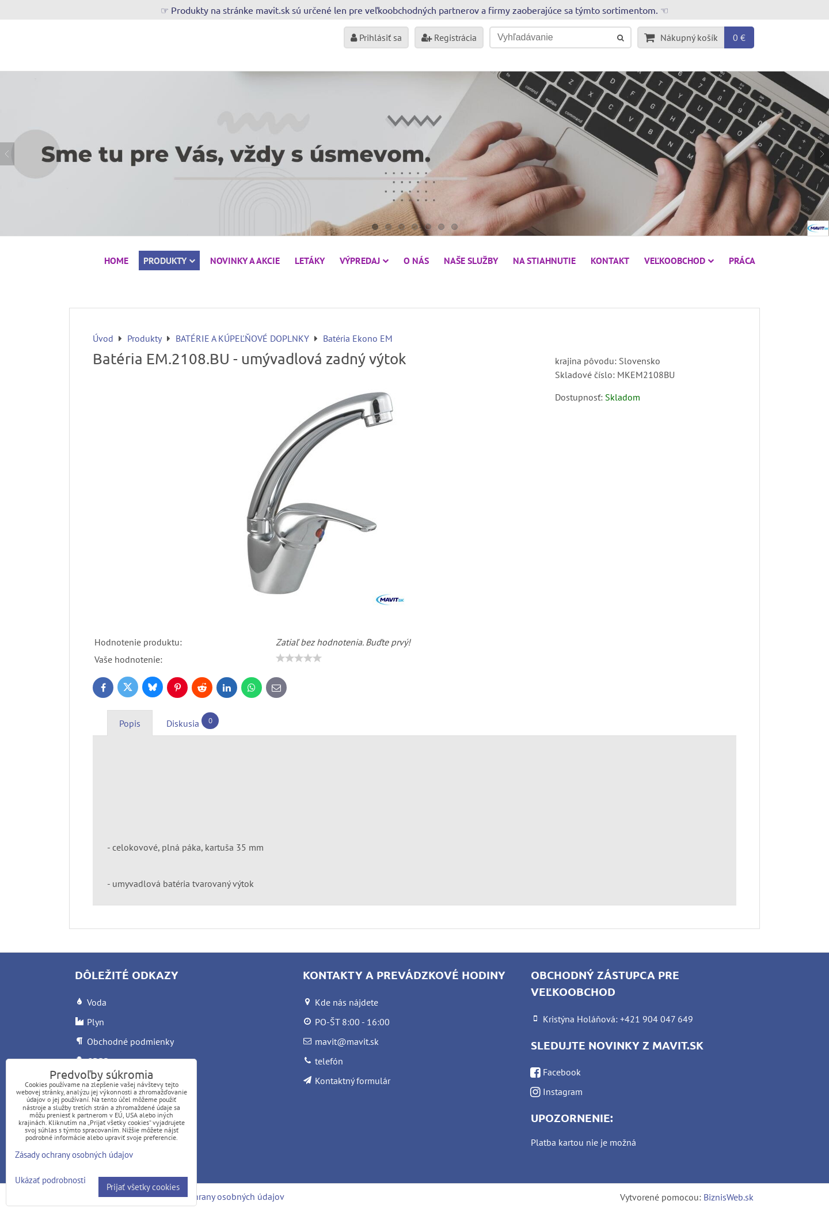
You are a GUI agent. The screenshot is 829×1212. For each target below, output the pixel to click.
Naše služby (471, 260)
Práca (742, 260)
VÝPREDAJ (364, 260)
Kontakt (610, 260)
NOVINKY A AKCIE (245, 260)
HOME (116, 260)
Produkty (169, 260)
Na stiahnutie (544, 260)
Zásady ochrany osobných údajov (219, 1196)
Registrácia (449, 37)
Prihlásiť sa (376, 37)
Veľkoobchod (679, 260)
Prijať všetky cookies (143, 1186)
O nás (416, 260)
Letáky (310, 260)
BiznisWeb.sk (728, 1197)
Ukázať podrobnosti (50, 1180)
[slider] (299, 658)
